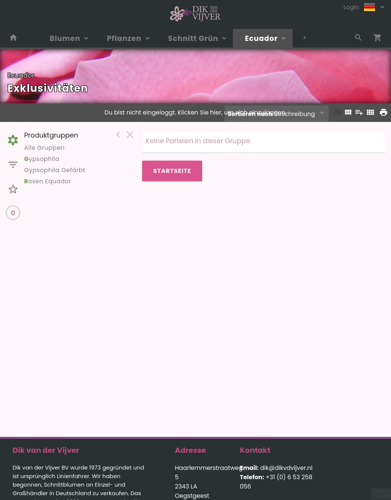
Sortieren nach (250, 114)
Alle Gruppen (44, 147)
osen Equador (47, 181)
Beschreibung (271, 114)
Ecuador (261, 38)
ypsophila (41, 159)
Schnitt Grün (193, 38)
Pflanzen (124, 38)
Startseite (172, 171)
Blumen (65, 38)
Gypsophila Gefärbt (54, 170)
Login (351, 7)
